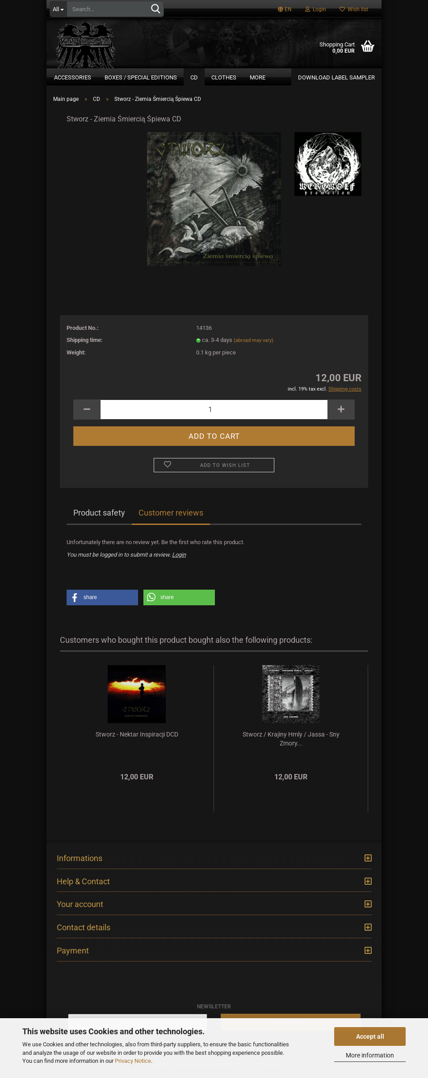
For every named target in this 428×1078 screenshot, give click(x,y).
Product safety (99, 518)
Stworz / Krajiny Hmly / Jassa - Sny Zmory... (291, 744)
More (257, 77)
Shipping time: (85, 345)
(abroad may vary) (253, 346)
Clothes (223, 77)
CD (194, 77)
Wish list (354, 9)
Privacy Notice (133, 1060)
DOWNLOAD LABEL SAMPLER (336, 77)
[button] (102, 603)
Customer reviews (170, 518)
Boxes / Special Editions (141, 77)
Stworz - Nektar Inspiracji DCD (137, 739)
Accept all (370, 1036)
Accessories (72, 77)
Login (315, 9)
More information (370, 1055)
